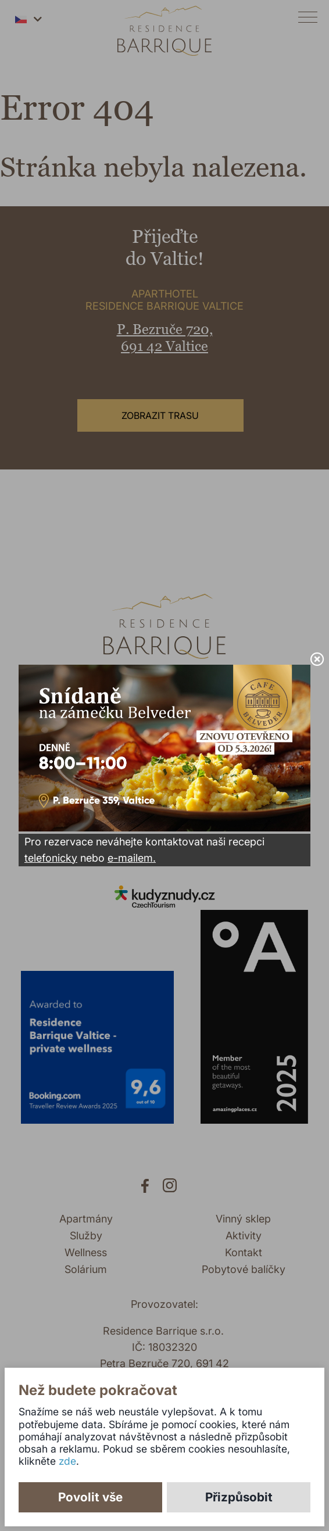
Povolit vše (90, 1497)
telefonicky (50, 858)
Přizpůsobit (239, 1497)
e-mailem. (132, 858)
